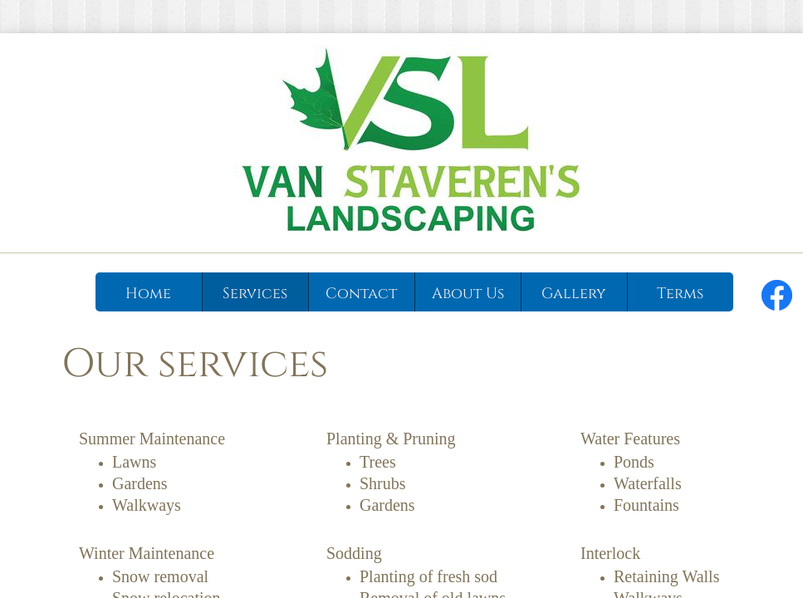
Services (255, 293)
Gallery (573, 293)
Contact (361, 293)
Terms (680, 293)
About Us (468, 293)
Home (148, 293)
